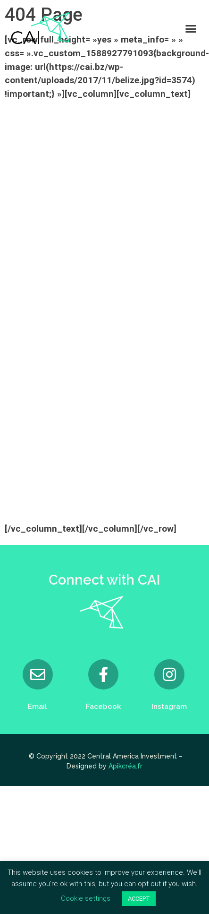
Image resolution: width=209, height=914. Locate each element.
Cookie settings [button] (85, 898)
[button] (191, 28)
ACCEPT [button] (139, 898)
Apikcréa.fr (125, 766)
